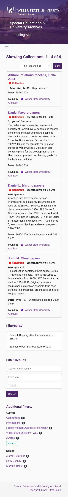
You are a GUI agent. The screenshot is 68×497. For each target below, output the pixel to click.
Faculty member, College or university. (27, 427)
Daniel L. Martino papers (26, 185)
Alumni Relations (16, 455)
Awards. (11, 437)
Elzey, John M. (14, 460)
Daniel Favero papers (24, 112)
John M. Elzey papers (24, 258)
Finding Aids (23, 35)
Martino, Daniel (15, 465)
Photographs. (14, 422)
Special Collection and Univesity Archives (37, 486)
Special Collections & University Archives (27, 25)
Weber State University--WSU (22, 432)
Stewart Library (38, 490)
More (12, 443)
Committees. (13, 417)
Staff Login (55, 490)
